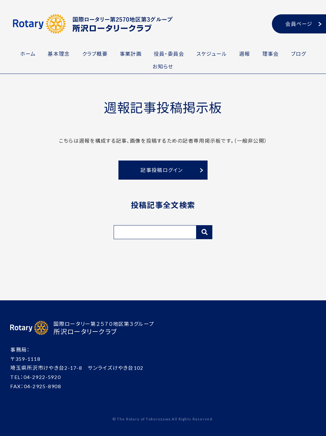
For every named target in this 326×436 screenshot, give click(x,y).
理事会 (272, 53)
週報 (246, 53)
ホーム (25, 53)
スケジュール (212, 53)
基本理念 (57, 53)
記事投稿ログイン (162, 169)
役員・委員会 (169, 53)
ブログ (301, 53)
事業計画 (130, 53)
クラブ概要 (93, 53)
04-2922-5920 (42, 376)
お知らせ (162, 66)
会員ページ (298, 24)
